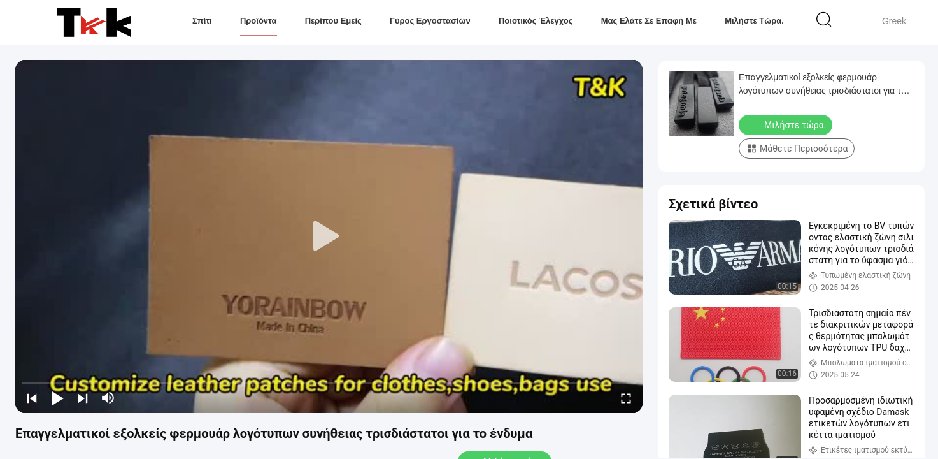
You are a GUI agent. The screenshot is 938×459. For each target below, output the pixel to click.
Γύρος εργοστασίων (430, 21)
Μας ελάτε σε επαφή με (649, 21)
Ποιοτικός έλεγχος (536, 21)
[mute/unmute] (108, 397)
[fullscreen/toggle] (626, 397)
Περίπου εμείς (333, 21)
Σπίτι (202, 21)
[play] (329, 236)
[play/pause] (57, 397)
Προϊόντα (258, 21)
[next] (83, 397)
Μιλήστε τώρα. (754, 21)
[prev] (32, 397)
